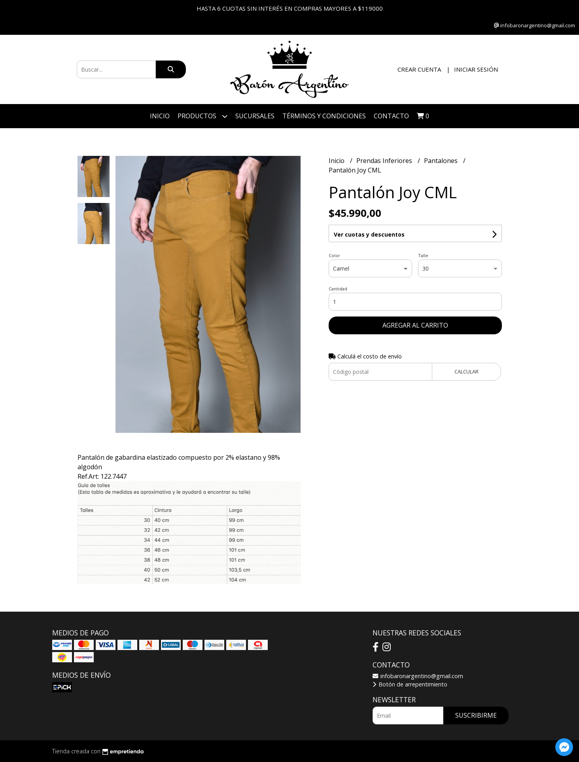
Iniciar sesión (476, 69)
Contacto (391, 116)
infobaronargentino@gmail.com (418, 676)
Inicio (160, 116)
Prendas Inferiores (385, 160)
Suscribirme (476, 715)
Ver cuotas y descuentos (369, 234)
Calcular (466, 371)
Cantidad (338, 289)
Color (334, 255)
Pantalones (441, 160)
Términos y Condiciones (324, 116)
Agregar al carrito (415, 325)
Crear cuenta (419, 69)
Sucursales (254, 116)
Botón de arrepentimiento (410, 684)
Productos (202, 116)
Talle (423, 255)
